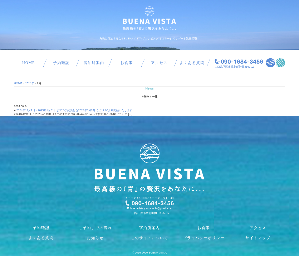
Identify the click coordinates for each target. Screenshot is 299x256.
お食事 (126, 63)
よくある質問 (192, 63)
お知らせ (95, 238)
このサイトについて (149, 238)
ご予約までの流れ (95, 228)
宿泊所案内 (93, 63)
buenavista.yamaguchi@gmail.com (151, 208)
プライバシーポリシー (204, 238)
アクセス (159, 63)
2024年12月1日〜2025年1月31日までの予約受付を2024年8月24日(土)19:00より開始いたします (74, 110)
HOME (28, 63)
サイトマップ (257, 238)
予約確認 (61, 63)
